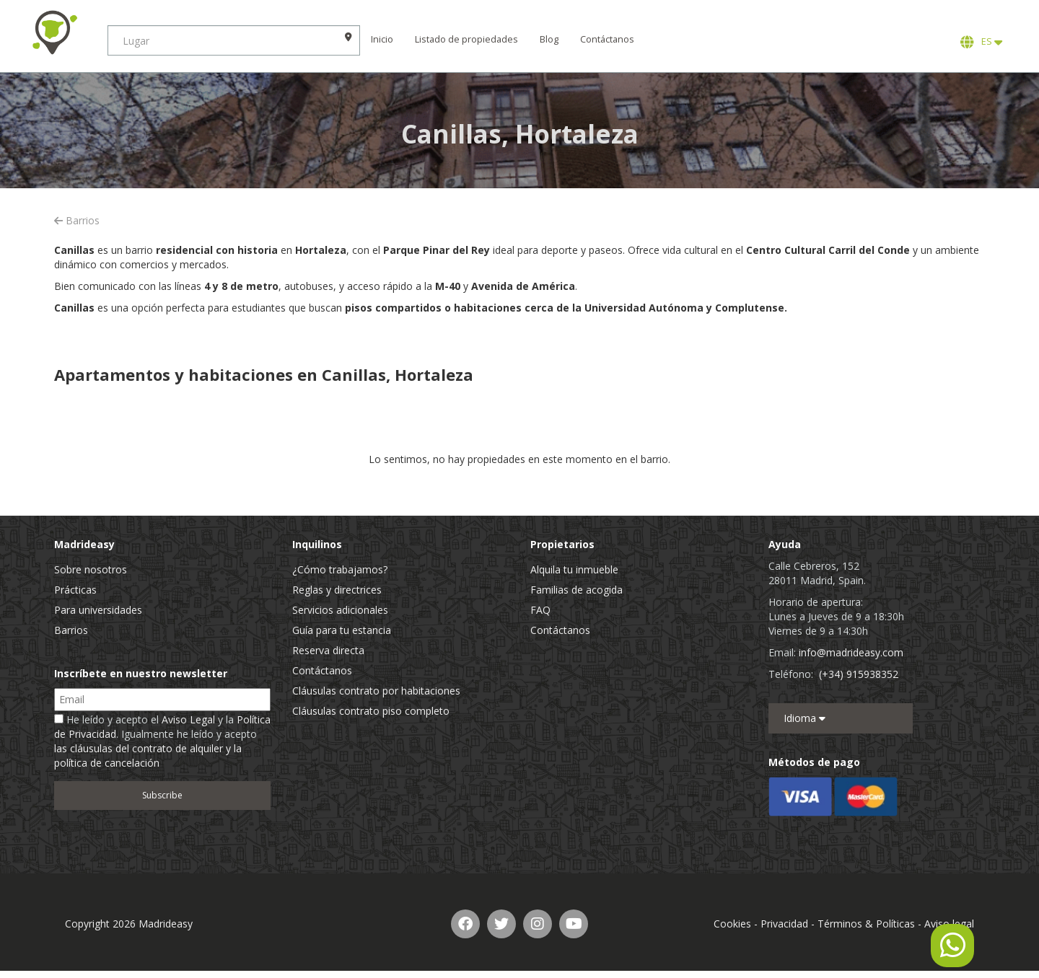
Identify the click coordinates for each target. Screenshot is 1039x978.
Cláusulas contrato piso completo (371, 711)
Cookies (732, 923)
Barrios (77, 220)
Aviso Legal (188, 719)
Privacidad (784, 923)
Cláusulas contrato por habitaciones (376, 690)
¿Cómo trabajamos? (339, 569)
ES (981, 41)
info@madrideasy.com (851, 652)
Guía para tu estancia (341, 630)
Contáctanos (608, 39)
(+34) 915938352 (858, 674)
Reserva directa (328, 650)
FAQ (540, 610)
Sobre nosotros (90, 569)
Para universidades (98, 610)
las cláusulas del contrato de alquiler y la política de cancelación (148, 755)
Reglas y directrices (337, 589)
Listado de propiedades (467, 39)
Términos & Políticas (866, 923)
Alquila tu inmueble (574, 569)
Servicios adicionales (340, 610)
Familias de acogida (576, 589)
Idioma (804, 718)
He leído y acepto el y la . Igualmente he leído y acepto (162, 741)
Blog (549, 39)
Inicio (383, 39)
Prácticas (75, 589)
